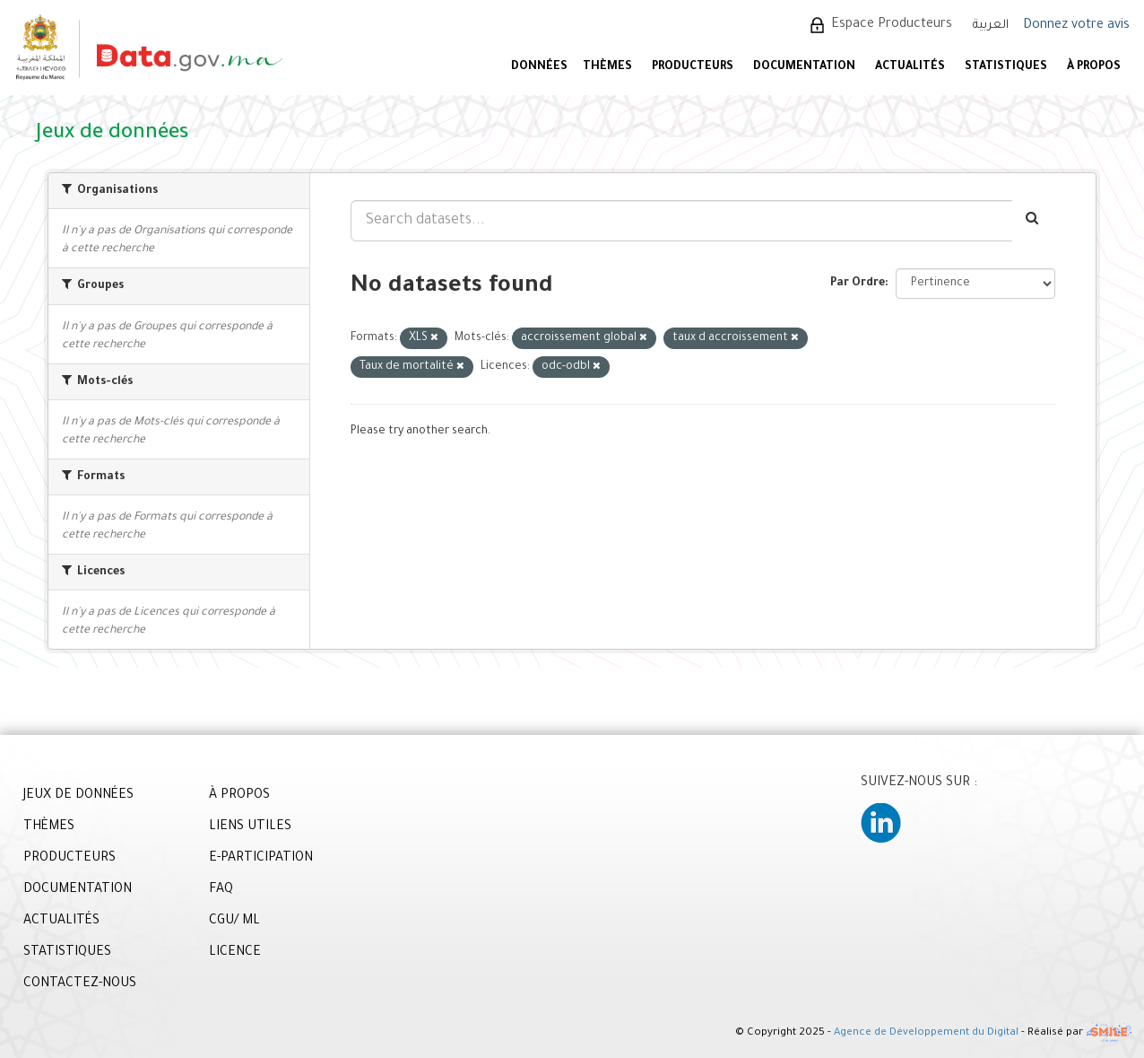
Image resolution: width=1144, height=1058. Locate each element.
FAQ (221, 890)
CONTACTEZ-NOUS (79, 984)
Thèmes (607, 67)
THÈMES (48, 827)
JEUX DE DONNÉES (78, 796)
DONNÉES (539, 67)
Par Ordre (857, 283)
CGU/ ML (234, 921)
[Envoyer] (1033, 220)
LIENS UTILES (250, 827)
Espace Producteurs (891, 25)
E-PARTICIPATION (261, 859)
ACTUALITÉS (910, 67)
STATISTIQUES (1006, 67)
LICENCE (235, 953)
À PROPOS (1094, 67)
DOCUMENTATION (804, 67)
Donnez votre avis (1076, 26)
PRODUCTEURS (692, 67)
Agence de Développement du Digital (926, 1034)
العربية (991, 25)
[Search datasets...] (681, 220)
